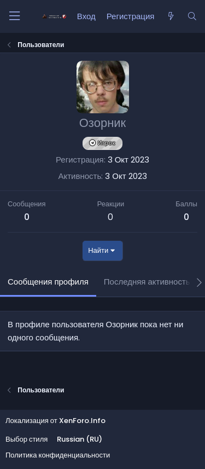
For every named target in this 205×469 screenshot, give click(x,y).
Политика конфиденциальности (57, 455)
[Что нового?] (170, 16)
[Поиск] (192, 16)
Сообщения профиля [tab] (48, 281)
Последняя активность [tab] (147, 281)
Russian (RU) (79, 439)
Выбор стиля (26, 439)
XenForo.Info (82, 420)
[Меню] (14, 16)
